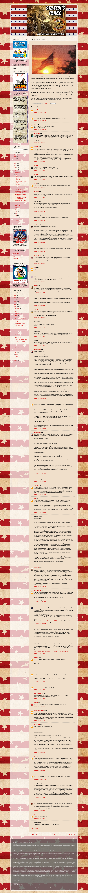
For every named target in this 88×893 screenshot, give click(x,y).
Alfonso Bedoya (37, 756)
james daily (36, 485)
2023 (15, 160)
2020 (15, 165)
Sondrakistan (15, 258)
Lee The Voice (37, 724)
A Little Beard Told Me (19, 189)
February (17, 218)
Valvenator (36, 657)
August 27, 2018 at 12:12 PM (40, 601)
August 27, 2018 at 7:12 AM (39, 270)
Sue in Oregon (37, 133)
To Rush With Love (19, 205)
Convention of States (17, 255)
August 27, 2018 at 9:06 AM (39, 317)
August (16, 178)
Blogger (51, 887)
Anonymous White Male (39, 710)
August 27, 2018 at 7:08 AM (39, 263)
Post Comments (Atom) (41, 836)
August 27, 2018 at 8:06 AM (39, 292)
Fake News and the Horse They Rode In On (20, 198)
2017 (15, 222)
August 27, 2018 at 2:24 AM (39, 179)
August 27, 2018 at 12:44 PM (40, 637)
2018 (15, 169)
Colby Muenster (37, 590)
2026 (15, 154)
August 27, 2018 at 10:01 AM (40, 398)
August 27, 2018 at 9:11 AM (39, 327)
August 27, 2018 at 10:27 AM (40, 494)
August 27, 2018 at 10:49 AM (40, 512)
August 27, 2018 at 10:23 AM (40, 481)
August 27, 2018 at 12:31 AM (40, 120)
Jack (35, 267)
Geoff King (36, 146)
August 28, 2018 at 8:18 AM (39, 770)
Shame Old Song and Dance (21, 202)
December (17, 170)
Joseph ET (36, 605)
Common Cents (16, 253)
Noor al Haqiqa (37, 801)
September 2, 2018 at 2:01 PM (40, 825)
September (17, 176)
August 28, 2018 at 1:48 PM (39, 797)
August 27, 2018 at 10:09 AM (40, 428)
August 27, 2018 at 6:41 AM (39, 220)
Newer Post (34, 834)
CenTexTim (36, 309)
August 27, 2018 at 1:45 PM (39, 698)
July (16, 209)
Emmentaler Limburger (39, 693)
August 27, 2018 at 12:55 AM (40, 129)
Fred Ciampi (36, 224)
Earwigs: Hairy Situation (20, 203)
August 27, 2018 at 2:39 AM (39, 187)
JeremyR (36, 702)
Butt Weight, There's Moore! (21, 200)
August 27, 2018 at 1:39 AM (39, 142)
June (16, 211)
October (17, 174)
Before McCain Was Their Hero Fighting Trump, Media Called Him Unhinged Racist (51, 651)
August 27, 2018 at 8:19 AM (39, 305)
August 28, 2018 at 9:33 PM (39, 810)
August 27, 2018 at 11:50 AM (40, 586)
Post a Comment (35, 828)
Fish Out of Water (37, 255)
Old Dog (35, 124)
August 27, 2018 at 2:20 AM (39, 161)
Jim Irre (35, 183)
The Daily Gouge (16, 260)
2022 (15, 161)
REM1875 (36, 165)
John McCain (17, 184)
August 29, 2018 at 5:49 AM (39, 818)
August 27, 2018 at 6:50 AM (39, 242)
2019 (15, 167)
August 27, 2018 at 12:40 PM (40, 623)
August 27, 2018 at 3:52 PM (39, 727)
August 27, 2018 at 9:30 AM (39, 345)
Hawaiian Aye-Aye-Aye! (20, 186)
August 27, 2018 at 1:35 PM (39, 681)
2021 (15, 163)
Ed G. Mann (36, 191)
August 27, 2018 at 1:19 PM (39, 668)
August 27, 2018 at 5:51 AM (39, 211)
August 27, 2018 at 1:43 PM (39, 689)
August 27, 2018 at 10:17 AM (40, 473)
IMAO (14, 256)
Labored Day (17, 179)
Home (53, 834)
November (17, 172)
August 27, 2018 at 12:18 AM (40, 112)
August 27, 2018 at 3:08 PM (39, 706)
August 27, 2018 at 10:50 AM (40, 563)
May (16, 213)
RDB (35, 498)
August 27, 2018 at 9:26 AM (39, 336)
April (16, 215)
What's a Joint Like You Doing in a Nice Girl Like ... (21, 192)
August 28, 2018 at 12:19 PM (40, 779)
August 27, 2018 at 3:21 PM (39, 720)
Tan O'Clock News (19, 187)
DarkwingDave (37, 109)
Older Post (72, 834)
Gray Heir (17, 207)
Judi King (36, 685)
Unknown (36, 116)
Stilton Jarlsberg (37, 349)
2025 (15, 156)
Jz (34, 402)
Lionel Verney (37, 814)
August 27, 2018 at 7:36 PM (39, 752)
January (17, 220)
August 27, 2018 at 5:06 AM (39, 197)
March (16, 217)
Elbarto (35, 285)
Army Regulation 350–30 (52, 620)
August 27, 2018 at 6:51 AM (39, 251)
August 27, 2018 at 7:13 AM (39, 281)
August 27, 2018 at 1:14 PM (39, 653)
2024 (15, 158)
